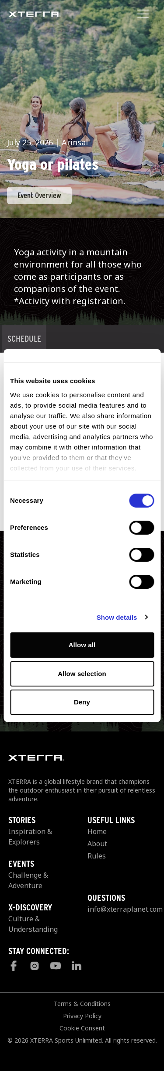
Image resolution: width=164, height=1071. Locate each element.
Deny (82, 702)
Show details (117, 617)
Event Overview (39, 195)
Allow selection (82, 673)
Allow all (82, 645)
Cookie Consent (82, 1028)
